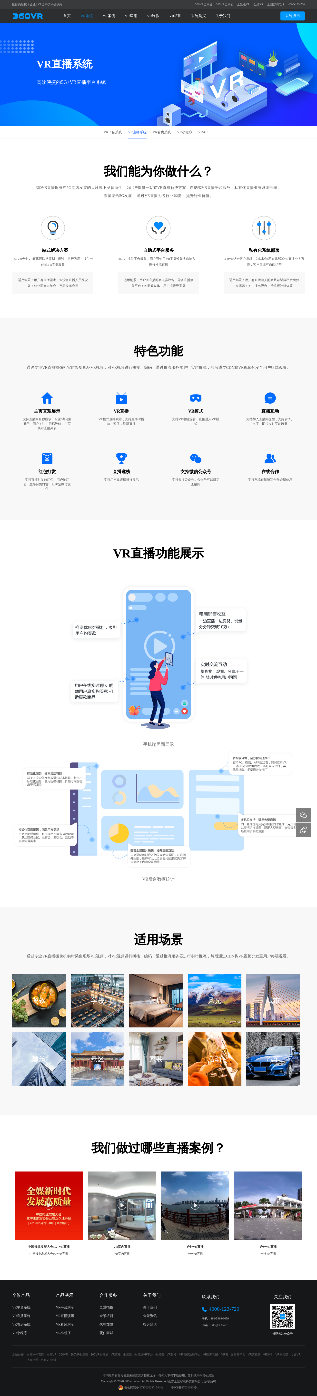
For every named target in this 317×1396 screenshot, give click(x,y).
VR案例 (109, 16)
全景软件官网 (35, 1354)
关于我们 (223, 16)
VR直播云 (254, 1354)
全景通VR (243, 4)
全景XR (258, 4)
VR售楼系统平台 (190, 1354)
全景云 (159, 1354)
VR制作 (153, 16)
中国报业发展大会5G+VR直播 (49, 1247)
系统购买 (198, 16)
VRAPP (203, 132)
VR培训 (175, 16)
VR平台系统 (113, 132)
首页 (67, 16)
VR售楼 (172, 1354)
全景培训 (106, 1316)
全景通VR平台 (143, 1354)
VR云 (224, 1354)
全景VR (52, 1354)
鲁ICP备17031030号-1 (185, 1387)
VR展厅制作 (211, 1354)
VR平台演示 (65, 1307)
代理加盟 (106, 1324)
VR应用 (131, 16)
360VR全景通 (203, 4)
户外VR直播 (195, 1247)
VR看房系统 (162, 132)
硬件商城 (106, 1333)
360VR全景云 (224, 4)
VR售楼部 (282, 1354)
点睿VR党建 (49, 1360)
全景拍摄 (106, 1307)
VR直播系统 (137, 132)
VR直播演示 (65, 1316)
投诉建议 (150, 1324)
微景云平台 (238, 1354)
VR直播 (116, 1354)
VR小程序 (184, 132)
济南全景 (32, 1360)
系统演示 (292, 16)
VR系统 (86, 16)
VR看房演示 (65, 1324)
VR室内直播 (122, 1247)
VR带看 (268, 1354)
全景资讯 (150, 1316)
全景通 (127, 1354)
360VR (63, 1354)
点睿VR (296, 1354)
